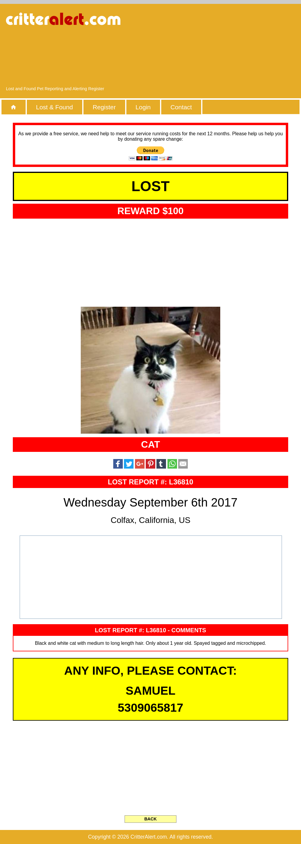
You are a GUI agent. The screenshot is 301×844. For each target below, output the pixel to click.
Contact (181, 107)
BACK (150, 819)
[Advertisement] (250, 47)
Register (104, 107)
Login (143, 107)
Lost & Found (54, 107)
